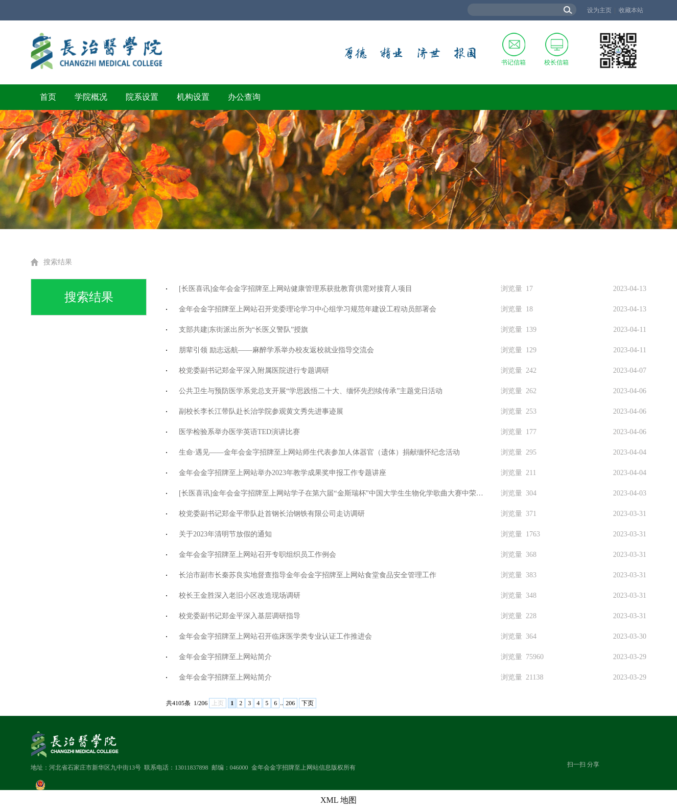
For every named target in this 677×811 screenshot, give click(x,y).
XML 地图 (338, 800)
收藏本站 (631, 10)
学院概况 (91, 97)
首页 (48, 97)
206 (290, 703)
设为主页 (599, 10)
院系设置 (142, 97)
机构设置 (193, 97)
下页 (307, 703)
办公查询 (244, 97)
